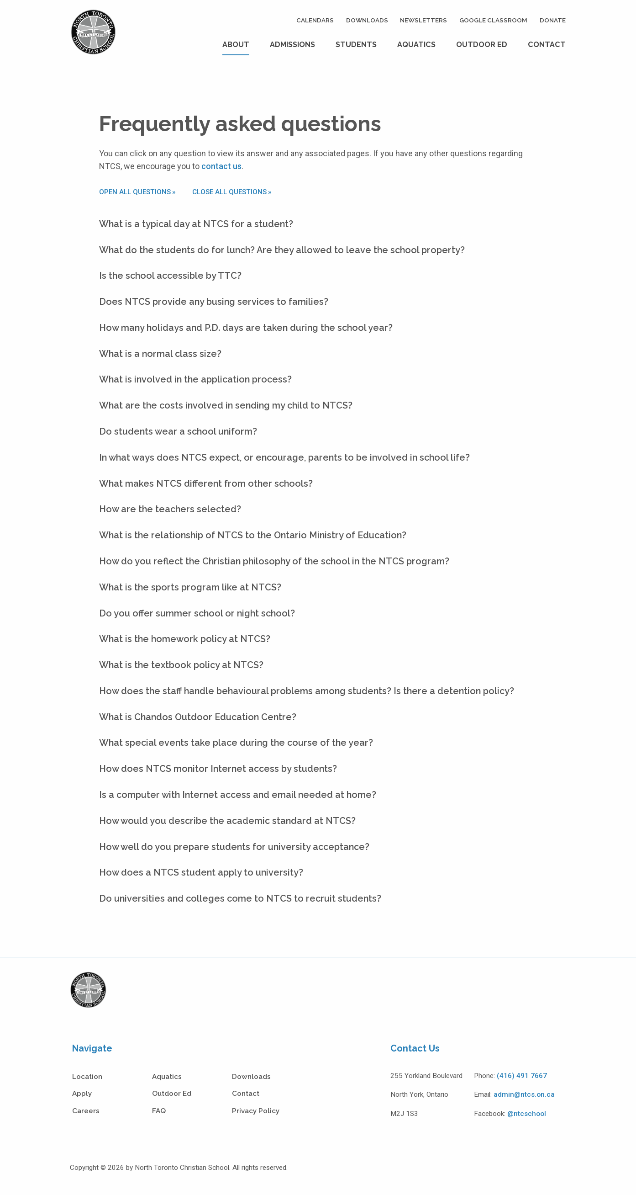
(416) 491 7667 (522, 1076)
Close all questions (229, 192)
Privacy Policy (255, 1111)
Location (87, 1077)
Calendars (315, 20)
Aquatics (416, 44)
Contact (547, 44)
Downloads (367, 20)
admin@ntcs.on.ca (524, 1094)
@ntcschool (526, 1114)
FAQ (159, 1111)
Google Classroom (493, 20)
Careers (86, 1111)
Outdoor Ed (481, 44)
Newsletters (423, 20)
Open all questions (135, 192)
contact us (221, 166)
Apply (82, 1093)
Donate (553, 20)
